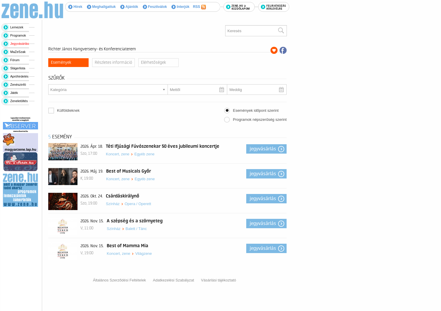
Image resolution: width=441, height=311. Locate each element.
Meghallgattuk (101, 7)
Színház (113, 204)
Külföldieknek (68, 110)
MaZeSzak (18, 52)
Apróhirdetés (19, 76)
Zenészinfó (18, 84)
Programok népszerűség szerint (260, 119)
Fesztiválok (155, 7)
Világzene (143, 253)
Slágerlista (17, 68)
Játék (14, 92)
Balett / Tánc (136, 228)
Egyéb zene (144, 154)
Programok (18, 35)
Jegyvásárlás (19, 43)
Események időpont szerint (255, 110)
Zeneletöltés (19, 101)
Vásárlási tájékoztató (218, 280)
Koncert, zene (117, 154)
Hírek (75, 7)
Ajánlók (129, 7)
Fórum (15, 60)
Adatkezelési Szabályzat (173, 280)
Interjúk (180, 7)
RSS (199, 7)
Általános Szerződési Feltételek (119, 280)
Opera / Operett (138, 204)
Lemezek (16, 27)
